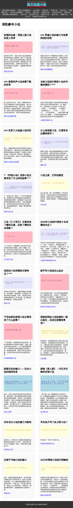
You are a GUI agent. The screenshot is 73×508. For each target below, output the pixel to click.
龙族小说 (45, 10)
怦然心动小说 (8, 211)
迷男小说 (54, 10)
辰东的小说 (45, 12)
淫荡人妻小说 (8, 71)
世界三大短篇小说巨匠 (11, 162)
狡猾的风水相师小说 (39, 16)
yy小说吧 (36, 10)
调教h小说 (64, 14)
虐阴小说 (67, 12)
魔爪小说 (55, 14)
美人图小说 (44, 412)
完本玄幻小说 (8, 449)
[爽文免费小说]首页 (8, 10)
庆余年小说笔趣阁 (16, 12)
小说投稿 (43, 358)
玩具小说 (63, 10)
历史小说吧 (8, 412)
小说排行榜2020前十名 (48, 260)
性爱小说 (36, 12)
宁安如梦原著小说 (10, 358)
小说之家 (43, 204)
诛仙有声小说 (33, 14)
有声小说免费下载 (10, 116)
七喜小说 (23, 14)
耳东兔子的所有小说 (47, 443)
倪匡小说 (7, 303)
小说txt (27, 12)
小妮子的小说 (56, 12)
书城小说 (7, 493)
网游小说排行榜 (45, 495)
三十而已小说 (8, 259)
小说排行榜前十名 (46, 120)
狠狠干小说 (45, 14)
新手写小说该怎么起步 (48, 306)
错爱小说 (43, 165)
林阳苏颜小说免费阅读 (10, 14)
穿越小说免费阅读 (46, 69)
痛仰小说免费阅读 (24, 10)
